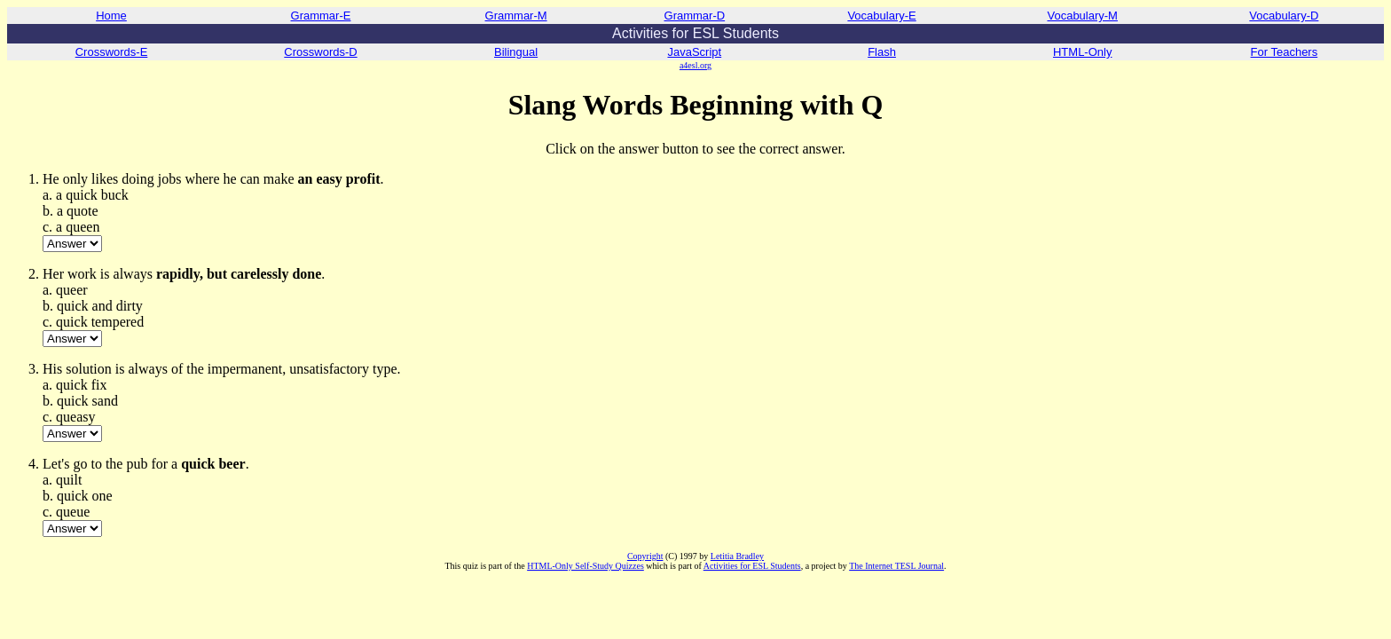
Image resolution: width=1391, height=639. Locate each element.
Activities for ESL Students (752, 566)
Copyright (645, 556)
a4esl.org (695, 65)
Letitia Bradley (737, 556)
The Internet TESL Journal (896, 566)
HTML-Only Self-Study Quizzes (585, 566)
